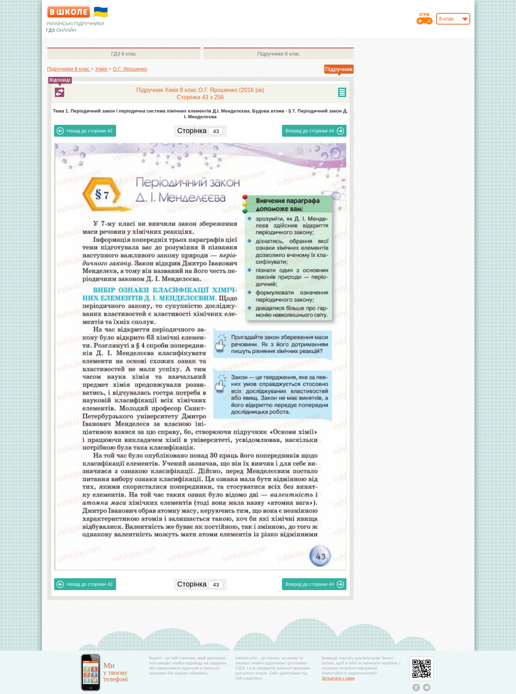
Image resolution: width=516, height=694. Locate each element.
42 (85, 131)
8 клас (123, 54)
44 (315, 131)
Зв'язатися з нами (338, 678)
